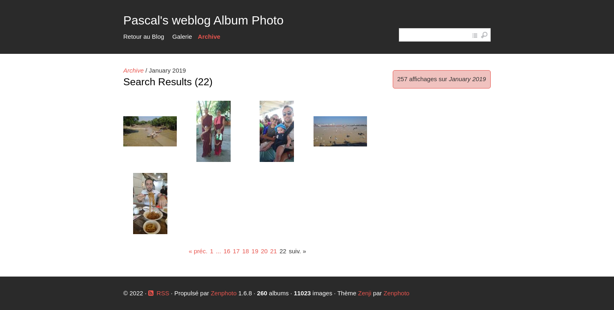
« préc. (198, 251)
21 (273, 251)
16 (226, 251)
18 (245, 251)
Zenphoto (224, 293)
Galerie (182, 36)
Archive (209, 36)
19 (254, 251)
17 (236, 251)
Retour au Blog (143, 36)
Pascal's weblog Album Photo (203, 20)
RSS (163, 293)
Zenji (365, 293)
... (218, 251)
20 (264, 251)
